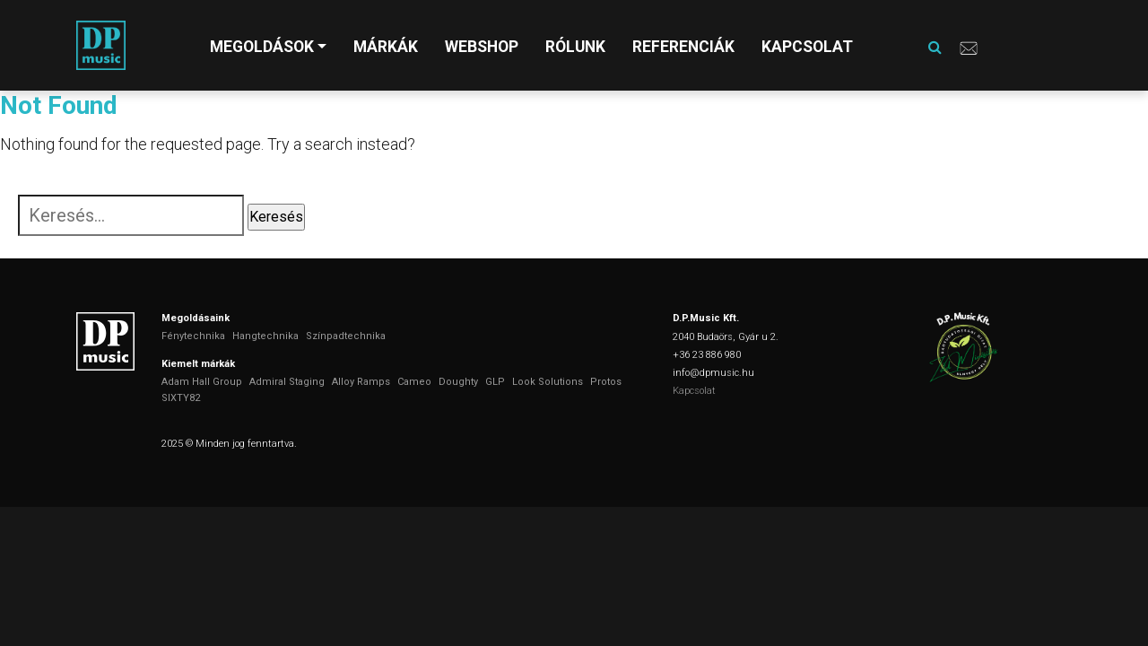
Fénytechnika (193, 336)
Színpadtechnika (346, 336)
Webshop (481, 47)
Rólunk (575, 47)
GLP (495, 382)
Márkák (385, 47)
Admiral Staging (287, 382)
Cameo (414, 382)
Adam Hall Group (201, 382)
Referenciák (683, 47)
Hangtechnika (265, 336)
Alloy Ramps (361, 382)
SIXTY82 (180, 398)
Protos (606, 382)
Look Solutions (547, 382)
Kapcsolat (807, 47)
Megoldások (262, 47)
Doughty (458, 382)
